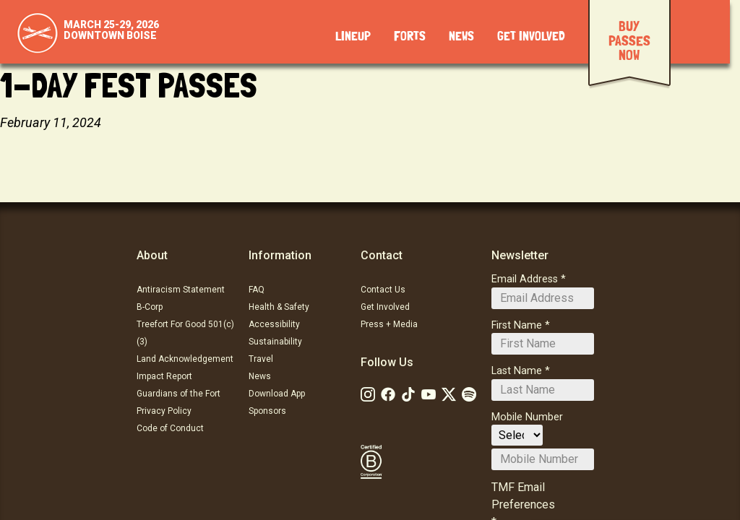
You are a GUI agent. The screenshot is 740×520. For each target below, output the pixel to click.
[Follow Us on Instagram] (368, 394)
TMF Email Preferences (523, 495)
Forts (410, 36)
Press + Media (389, 324)
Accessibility (274, 324)
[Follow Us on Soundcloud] (469, 394)
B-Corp (150, 307)
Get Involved (531, 36)
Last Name (516, 371)
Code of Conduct (170, 428)
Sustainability (275, 342)
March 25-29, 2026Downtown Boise (111, 30)
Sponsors (267, 411)
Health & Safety (279, 307)
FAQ (256, 290)
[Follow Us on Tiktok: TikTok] (408, 394)
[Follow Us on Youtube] (428, 394)
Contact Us (383, 290)
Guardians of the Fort (178, 394)
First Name (516, 325)
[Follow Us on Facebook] (388, 394)
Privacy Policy (164, 411)
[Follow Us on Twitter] (449, 394)
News (461, 36)
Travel (261, 359)
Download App (277, 394)
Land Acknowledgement (185, 359)
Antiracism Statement (181, 290)
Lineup (353, 36)
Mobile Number (527, 417)
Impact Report (164, 376)
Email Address (524, 279)
